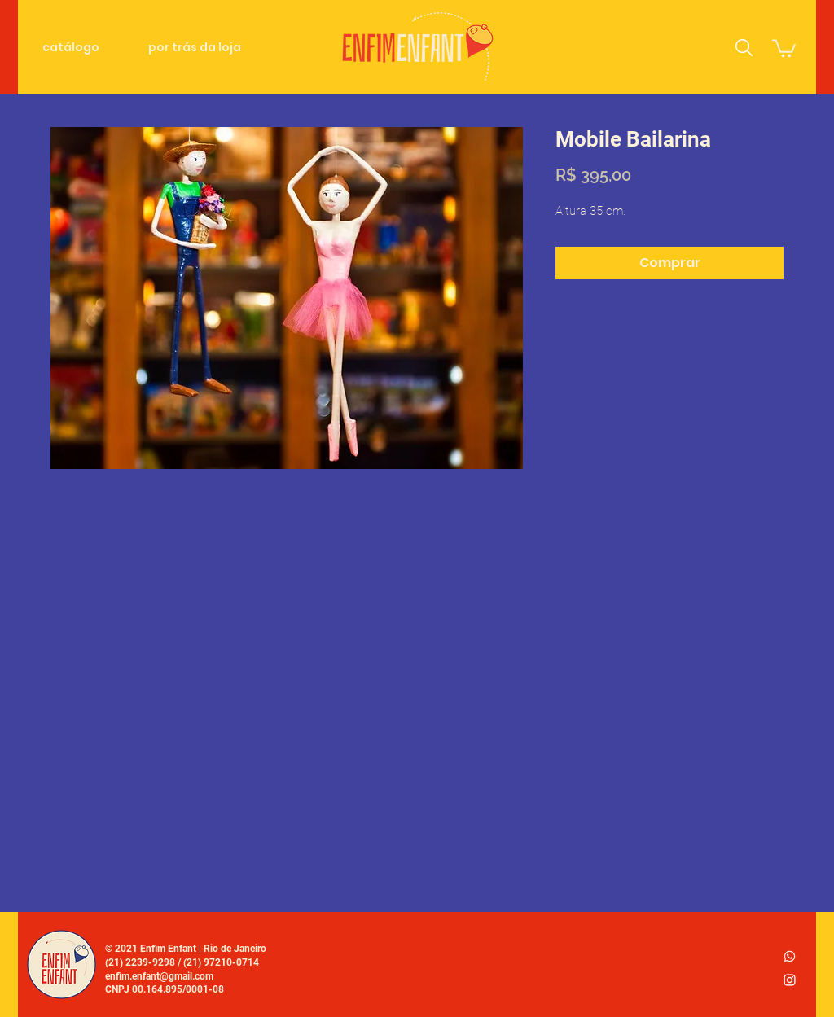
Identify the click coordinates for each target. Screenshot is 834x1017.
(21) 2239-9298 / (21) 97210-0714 (182, 962)
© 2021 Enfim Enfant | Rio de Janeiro (185, 948)
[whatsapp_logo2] (789, 956)
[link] (784, 47)
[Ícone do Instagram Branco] (789, 980)
